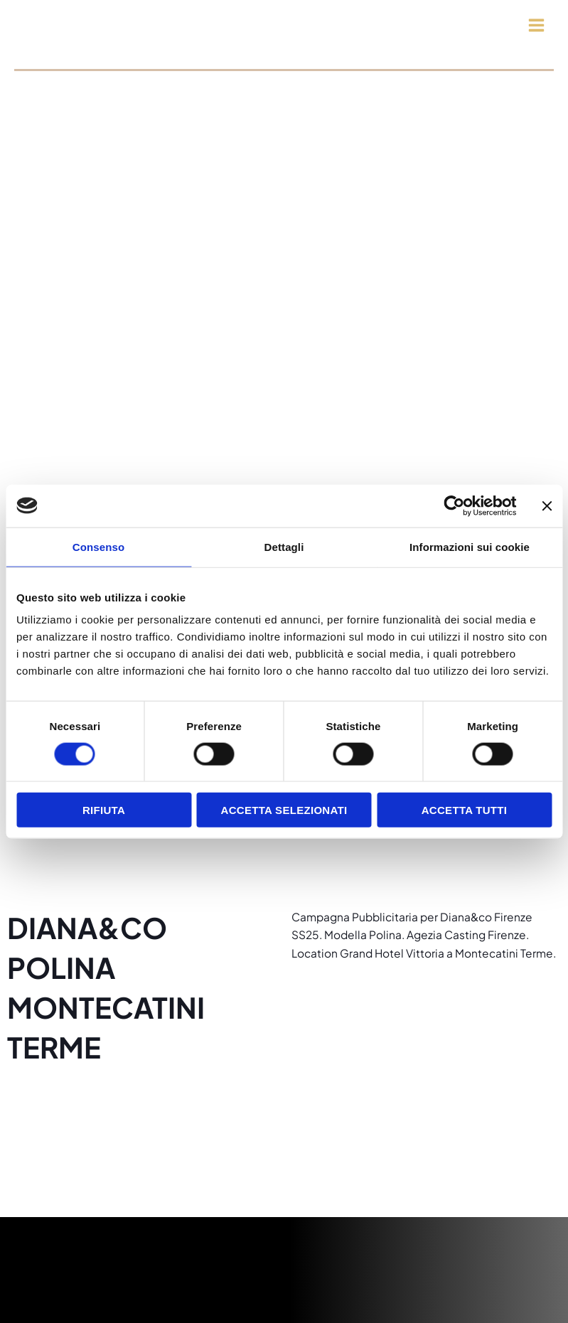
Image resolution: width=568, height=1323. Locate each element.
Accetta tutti (465, 810)
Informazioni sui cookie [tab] (469, 546)
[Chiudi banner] (547, 505)
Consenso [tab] (98, 546)
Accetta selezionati (284, 810)
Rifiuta (103, 810)
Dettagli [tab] (284, 546)
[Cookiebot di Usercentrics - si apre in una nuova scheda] (454, 505)
